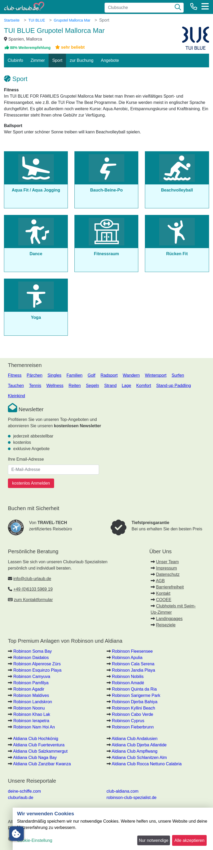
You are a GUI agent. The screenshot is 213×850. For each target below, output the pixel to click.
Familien (74, 375)
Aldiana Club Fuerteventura (39, 745)
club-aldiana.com (123, 791)
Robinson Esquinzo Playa (37, 670)
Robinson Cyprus (128, 720)
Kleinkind (16, 396)
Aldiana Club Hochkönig (35, 738)
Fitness (15, 375)
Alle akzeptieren (189, 840)
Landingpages (169, 618)
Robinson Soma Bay (32, 651)
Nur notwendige (153, 840)
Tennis (35, 385)
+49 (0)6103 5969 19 (33, 589)
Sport (57, 60)
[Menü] (205, 6)
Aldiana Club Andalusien (134, 738)
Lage (126, 385)
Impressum (166, 568)
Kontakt (163, 593)
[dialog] (113, 829)
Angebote (110, 60)
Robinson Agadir (28, 689)
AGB (160, 581)
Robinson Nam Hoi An (34, 727)
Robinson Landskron (32, 702)
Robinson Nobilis (128, 676)
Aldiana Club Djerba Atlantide (139, 745)
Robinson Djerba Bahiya (135, 702)
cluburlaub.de (20, 797)
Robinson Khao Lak (31, 714)
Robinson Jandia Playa (133, 670)
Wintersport (156, 375)
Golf (91, 375)
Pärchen (34, 375)
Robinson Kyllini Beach (133, 708)
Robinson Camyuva (31, 676)
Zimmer (38, 60)
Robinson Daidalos (31, 657)
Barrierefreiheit (170, 587)
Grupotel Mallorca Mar (72, 20)
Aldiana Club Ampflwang (134, 751)
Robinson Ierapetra (31, 720)
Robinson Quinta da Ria (134, 689)
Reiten (75, 385)
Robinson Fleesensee (132, 651)
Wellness (55, 385)
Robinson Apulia (127, 657)
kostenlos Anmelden (31, 483)
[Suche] (178, 7)
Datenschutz (167, 574)
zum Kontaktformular (33, 599)
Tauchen (16, 385)
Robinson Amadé (128, 683)
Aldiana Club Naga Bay (35, 757)
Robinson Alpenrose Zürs (37, 664)
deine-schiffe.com (24, 791)
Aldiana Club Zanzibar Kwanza (42, 764)
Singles (54, 375)
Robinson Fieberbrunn (133, 727)
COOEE (163, 599)
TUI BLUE (36, 20)
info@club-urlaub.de (32, 578)
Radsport (109, 375)
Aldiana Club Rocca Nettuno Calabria (147, 764)
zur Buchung (81, 60)
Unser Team (167, 562)
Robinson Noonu (29, 708)
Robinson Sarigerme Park (136, 695)
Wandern (131, 375)
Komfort (143, 385)
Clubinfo (15, 60)
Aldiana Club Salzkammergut (40, 751)
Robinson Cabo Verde (132, 714)
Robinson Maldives (31, 695)
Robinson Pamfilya (30, 683)
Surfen (178, 375)
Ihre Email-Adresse (26, 459)
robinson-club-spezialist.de (132, 797)
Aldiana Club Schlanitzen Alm (139, 757)
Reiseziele (166, 625)
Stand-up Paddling (173, 385)
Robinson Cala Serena (133, 664)
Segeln (92, 385)
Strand (110, 385)
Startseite (12, 20)
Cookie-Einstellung (34, 840)
